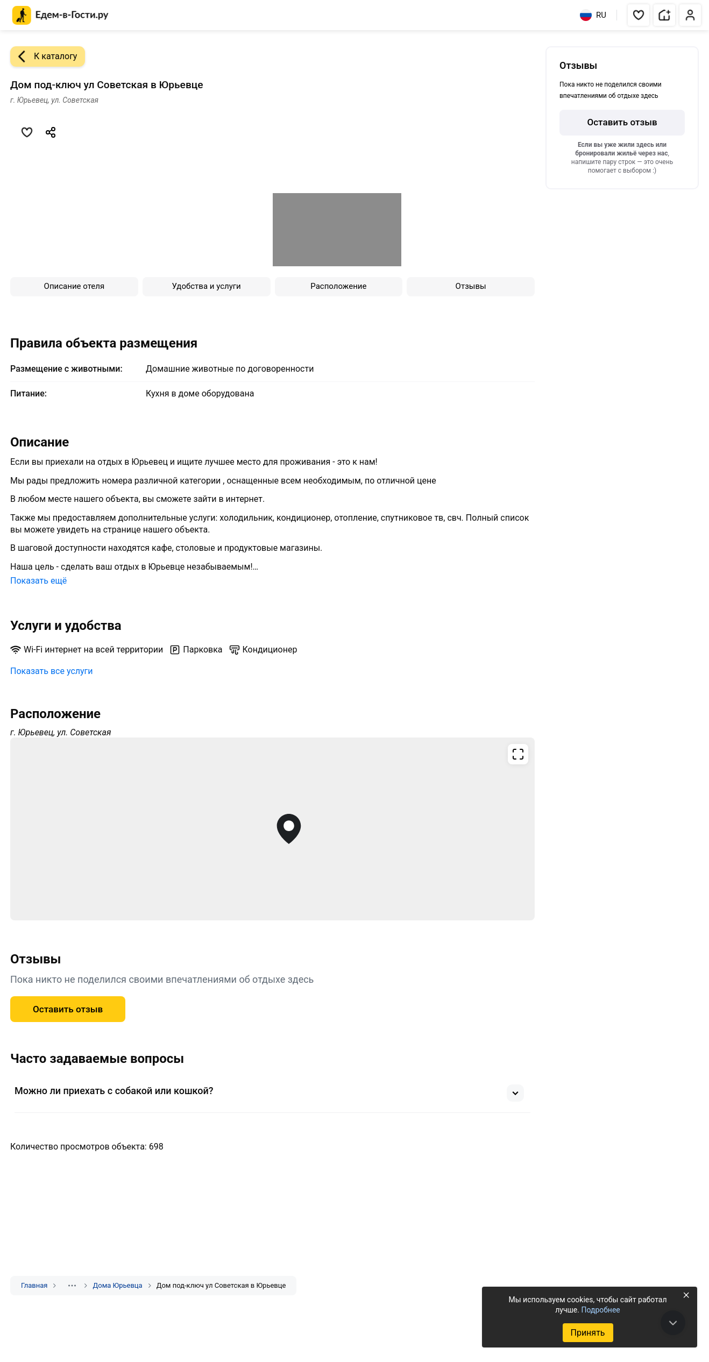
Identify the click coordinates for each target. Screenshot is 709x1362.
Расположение (338, 286)
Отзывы (471, 286)
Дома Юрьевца (117, 1285)
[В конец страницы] (673, 1322)
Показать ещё (38, 581)
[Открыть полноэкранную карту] (272, 828)
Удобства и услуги (206, 286)
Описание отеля (74, 286)
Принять (587, 1333)
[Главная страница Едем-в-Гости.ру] (60, 15)
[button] (638, 15)
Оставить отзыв (68, 1009)
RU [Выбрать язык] (593, 15)
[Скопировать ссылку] (50, 132)
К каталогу (43, 56)
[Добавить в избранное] (27, 132)
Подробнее (600, 1310)
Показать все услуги (51, 671)
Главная (34, 1285)
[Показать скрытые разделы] (72, 1285)
